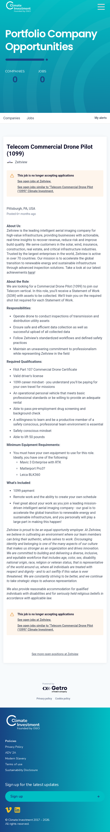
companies (11, 118)
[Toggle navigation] (101, 6)
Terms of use (13, 764)
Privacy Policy (14, 747)
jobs (30, 118)
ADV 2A (10, 753)
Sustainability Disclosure (21, 770)
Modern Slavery (15, 758)
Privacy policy (44, 698)
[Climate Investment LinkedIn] (17, 810)
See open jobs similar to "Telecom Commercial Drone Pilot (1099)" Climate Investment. (55, 189)
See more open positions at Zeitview (55, 654)
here (31, 272)
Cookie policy (62, 698)
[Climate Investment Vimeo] (8, 810)
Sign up (16, 796)
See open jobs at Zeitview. (34, 181)
